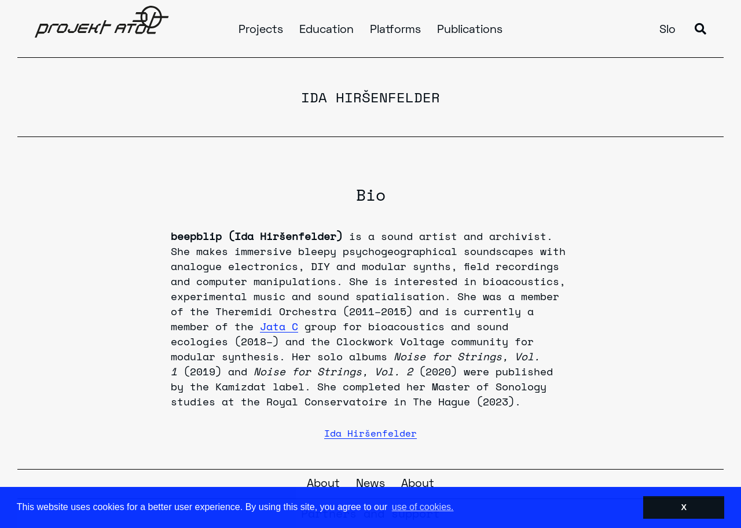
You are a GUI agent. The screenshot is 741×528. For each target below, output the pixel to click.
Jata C (279, 326)
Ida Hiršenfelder (370, 433)
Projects (261, 30)
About (323, 484)
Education (326, 30)
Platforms (395, 30)
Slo (667, 30)
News (370, 484)
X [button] (684, 507)
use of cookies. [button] (423, 507)
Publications (469, 30)
